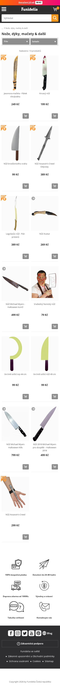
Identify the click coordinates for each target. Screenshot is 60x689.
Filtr (6, 41)
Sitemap (49, 661)
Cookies (37, 661)
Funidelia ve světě (30, 651)
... (2, 28)
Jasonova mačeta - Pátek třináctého (15, 95)
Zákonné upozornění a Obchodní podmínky (31, 656)
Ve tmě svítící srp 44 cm (15, 374)
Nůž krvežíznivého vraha (15, 163)
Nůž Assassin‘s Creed (15, 514)
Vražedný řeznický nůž (44, 304)
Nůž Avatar (44, 233)
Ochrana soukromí (19, 661)
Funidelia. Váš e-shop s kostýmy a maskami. (29, 9)
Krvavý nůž (44, 93)
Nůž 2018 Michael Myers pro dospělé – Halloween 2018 (44, 447)
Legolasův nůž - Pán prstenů (15, 235)
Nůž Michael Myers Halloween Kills (15, 446)
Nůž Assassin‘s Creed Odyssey (44, 165)
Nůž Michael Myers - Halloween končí (15, 306)
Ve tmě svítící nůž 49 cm (44, 374)
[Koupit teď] (26, 116)
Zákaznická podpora (30, 643)
